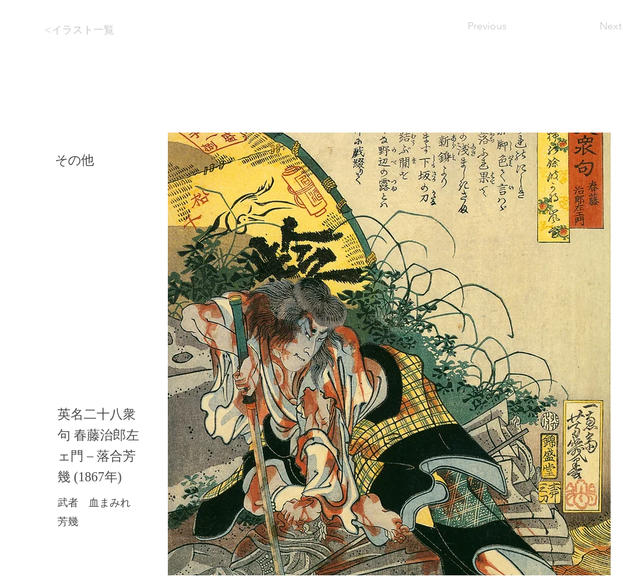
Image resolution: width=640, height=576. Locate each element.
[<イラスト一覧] (89, 30)
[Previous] (511, 26)
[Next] (589, 26)
